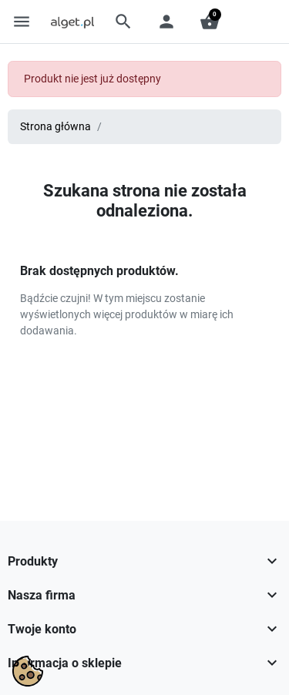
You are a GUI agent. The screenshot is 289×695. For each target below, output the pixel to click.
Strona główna (55, 126)
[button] (123, 21)
